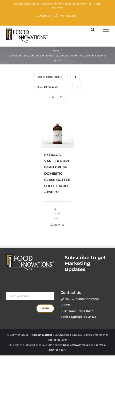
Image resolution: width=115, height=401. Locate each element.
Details (59, 225)
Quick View (57, 213)
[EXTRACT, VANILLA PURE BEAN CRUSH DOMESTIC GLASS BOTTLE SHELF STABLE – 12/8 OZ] (57, 131)
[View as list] (62, 97)
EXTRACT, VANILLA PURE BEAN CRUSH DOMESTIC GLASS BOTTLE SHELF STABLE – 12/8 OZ (57, 173)
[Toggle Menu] (106, 30)
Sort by (49, 76)
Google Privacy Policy (76, 344)
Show (47, 87)
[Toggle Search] (93, 29)
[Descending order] (76, 77)
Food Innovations (41, 334)
